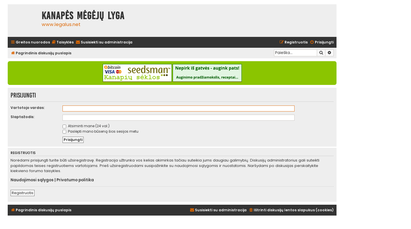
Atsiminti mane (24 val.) (86, 126)
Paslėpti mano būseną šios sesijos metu (100, 131)
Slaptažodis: (22, 116)
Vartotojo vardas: (28, 107)
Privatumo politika (75, 180)
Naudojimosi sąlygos (32, 180)
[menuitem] (62, 42)
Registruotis (22, 193)
